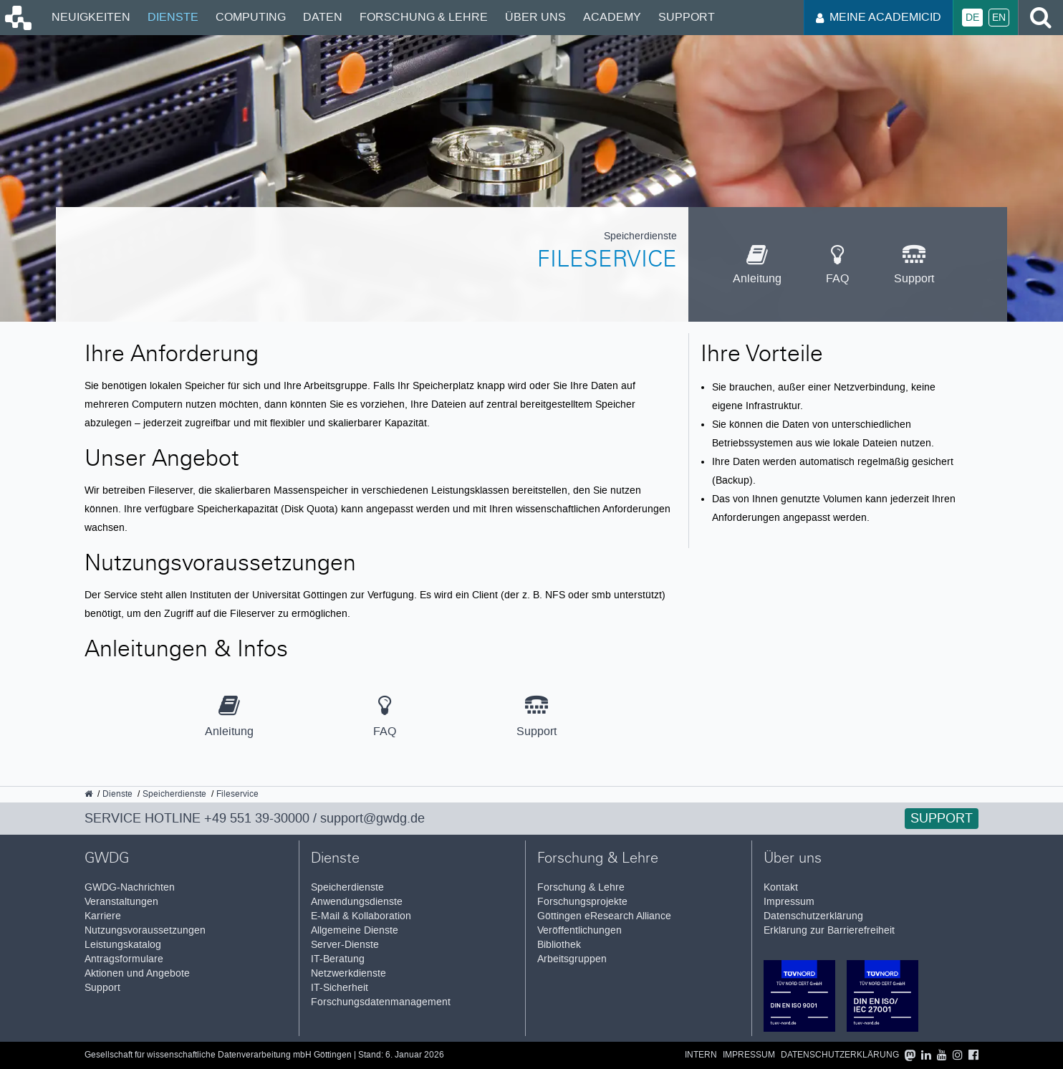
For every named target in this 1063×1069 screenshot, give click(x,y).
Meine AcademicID (878, 17)
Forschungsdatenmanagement (381, 1002)
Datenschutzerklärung (813, 916)
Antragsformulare (124, 959)
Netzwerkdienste (348, 973)
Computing (251, 17)
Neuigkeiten (91, 17)
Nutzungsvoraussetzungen (145, 930)
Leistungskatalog (123, 944)
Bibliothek (559, 944)
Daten (322, 17)
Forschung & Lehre (424, 17)
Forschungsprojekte (582, 901)
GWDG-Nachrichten (130, 887)
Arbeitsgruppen (572, 959)
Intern (701, 1055)
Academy (612, 17)
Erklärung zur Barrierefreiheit (829, 930)
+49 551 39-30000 (256, 818)
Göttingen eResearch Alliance (604, 916)
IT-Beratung (338, 959)
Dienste (173, 17)
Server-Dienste (345, 944)
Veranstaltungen (121, 901)
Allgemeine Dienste (354, 930)
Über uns (535, 17)
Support (686, 17)
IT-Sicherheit (339, 987)
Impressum (789, 901)
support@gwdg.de (372, 818)
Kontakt (781, 887)
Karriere (103, 916)
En (999, 17)
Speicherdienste (347, 887)
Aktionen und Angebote (137, 973)
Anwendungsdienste (357, 901)
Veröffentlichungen (579, 930)
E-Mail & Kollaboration (361, 916)
